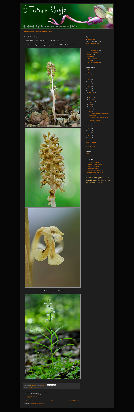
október (91, 97)
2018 (89, 81)
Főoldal (51, 400)
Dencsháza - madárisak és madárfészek (99, 113)
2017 (89, 83)
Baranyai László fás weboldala (95, 164)
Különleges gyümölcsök (93, 62)
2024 (89, 70)
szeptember (92, 99)
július (90, 104)
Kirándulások (90, 54)
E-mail (50, 31)
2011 (89, 130)
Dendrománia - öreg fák (93, 168)
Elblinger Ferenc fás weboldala (95, 170)
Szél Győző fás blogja (93, 162)
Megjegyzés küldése (31, 397)
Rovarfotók (90, 56)
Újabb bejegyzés (28, 400)
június (90, 106)
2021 (89, 74)
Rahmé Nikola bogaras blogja (95, 172)
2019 (89, 79)
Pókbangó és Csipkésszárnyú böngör (98, 117)
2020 (89, 77)
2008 (89, 137)
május (90, 109)
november (92, 95)
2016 (89, 86)
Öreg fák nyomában (92, 50)
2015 (89, 88)
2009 (89, 135)
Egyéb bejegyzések (92, 58)
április (90, 111)
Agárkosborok (92, 115)
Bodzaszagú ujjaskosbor (95, 120)
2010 (89, 132)
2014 (89, 90)
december (92, 92)
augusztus (92, 102)
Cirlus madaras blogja (93, 166)
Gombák (89, 60)
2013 (89, 126)
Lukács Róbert (92, 39)
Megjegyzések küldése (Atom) (39, 403)
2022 (89, 72)
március (91, 123)
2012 (89, 128)
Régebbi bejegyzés (74, 400)
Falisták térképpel (29, 31)
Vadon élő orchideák (33, 387)
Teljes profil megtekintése (92, 43)
